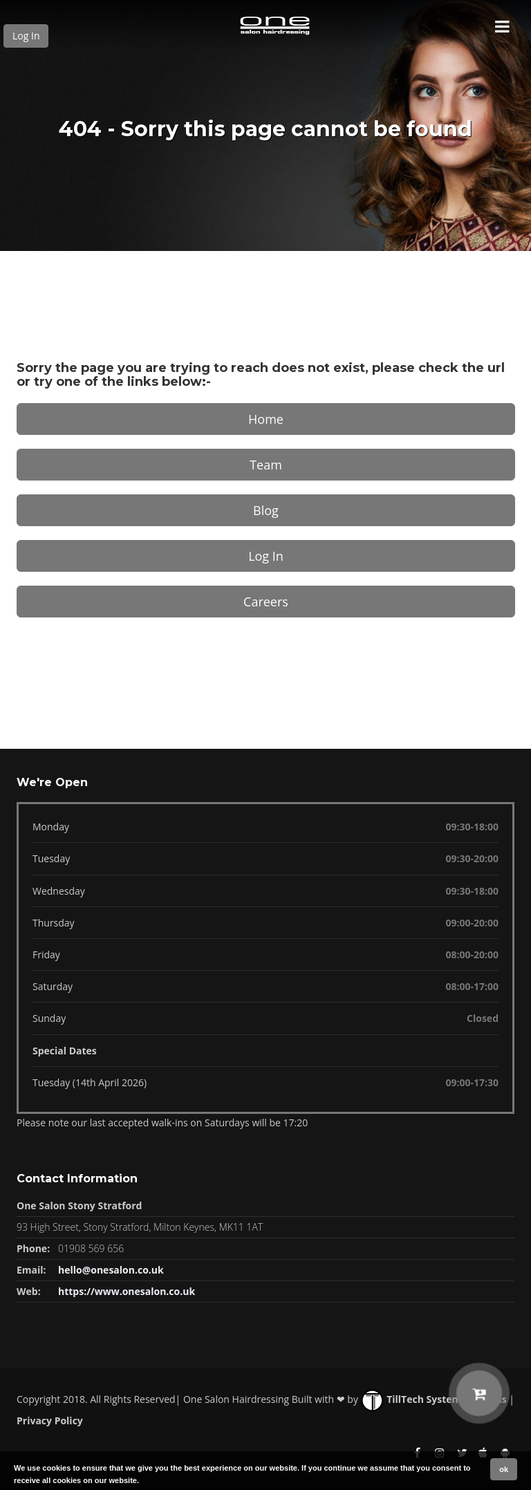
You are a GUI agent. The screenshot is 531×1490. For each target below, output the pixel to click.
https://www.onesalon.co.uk (126, 1291)
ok (503, 1469)
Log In (25, 35)
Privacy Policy (50, 1420)
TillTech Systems (414, 1399)
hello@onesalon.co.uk (111, 1269)
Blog (266, 510)
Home (265, 419)
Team (266, 464)
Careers (265, 601)
